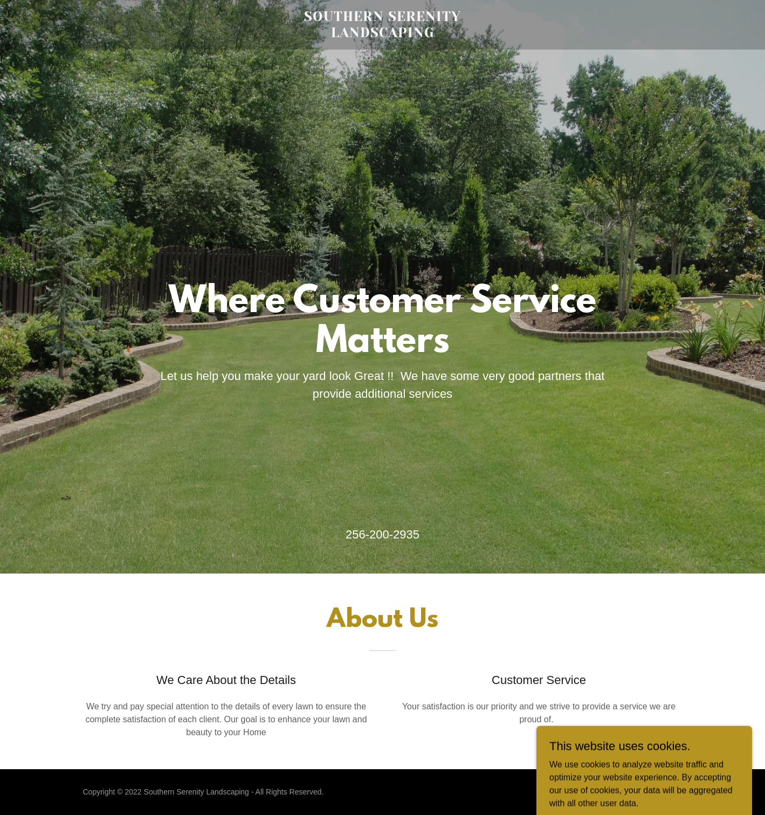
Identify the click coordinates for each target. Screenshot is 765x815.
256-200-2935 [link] (382, 534)
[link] (382, 34)
